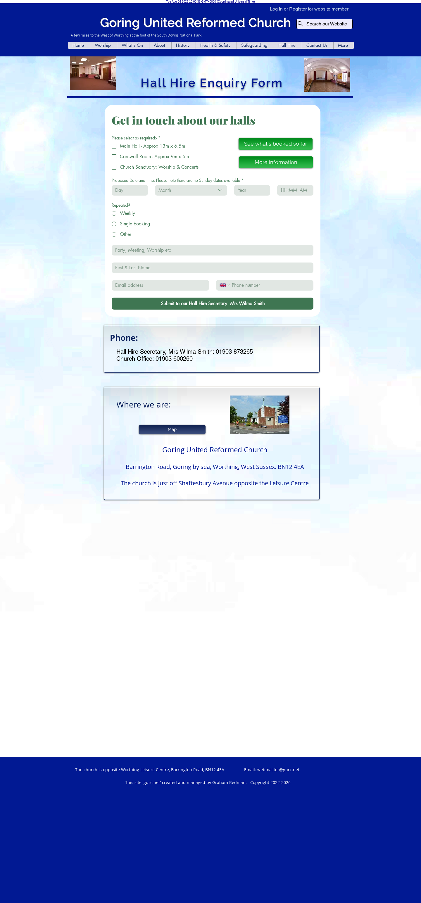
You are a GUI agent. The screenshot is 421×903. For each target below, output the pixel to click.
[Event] (211, 250)
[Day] (128, 190)
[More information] (276, 162)
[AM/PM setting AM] (305, 190)
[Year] (250, 190)
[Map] (172, 429)
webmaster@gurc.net (278, 769)
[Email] (159, 285)
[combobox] (191, 190)
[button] (103, 45)
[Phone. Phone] (270, 285)
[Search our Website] (324, 24)
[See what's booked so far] (276, 144)
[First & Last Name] (211, 268)
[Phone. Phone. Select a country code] (225, 285)
